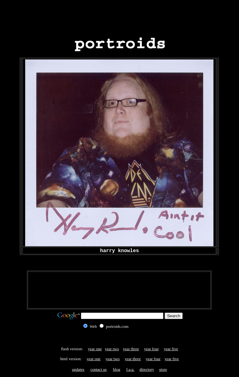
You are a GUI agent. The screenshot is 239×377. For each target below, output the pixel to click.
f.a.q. (130, 369)
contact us (98, 369)
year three (131, 348)
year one (95, 348)
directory (146, 369)
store (163, 369)
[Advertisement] (119, 16)
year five (171, 348)
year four (151, 348)
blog (116, 369)
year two (112, 348)
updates (78, 369)
